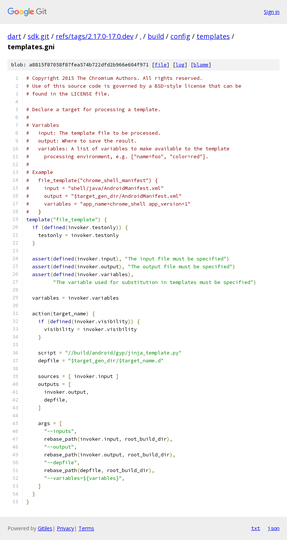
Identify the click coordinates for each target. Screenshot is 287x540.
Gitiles (45, 528)
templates (213, 36)
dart (14, 36)
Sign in (272, 11)
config (180, 36)
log (180, 65)
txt (255, 528)
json (274, 528)
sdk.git (38, 36)
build (156, 36)
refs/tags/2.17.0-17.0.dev (94, 36)
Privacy (65, 528)
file (161, 65)
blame (201, 65)
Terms (86, 528)
